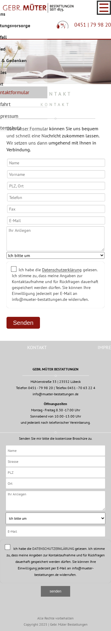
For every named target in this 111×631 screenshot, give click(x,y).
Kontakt (37, 347)
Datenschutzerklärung (62, 270)
